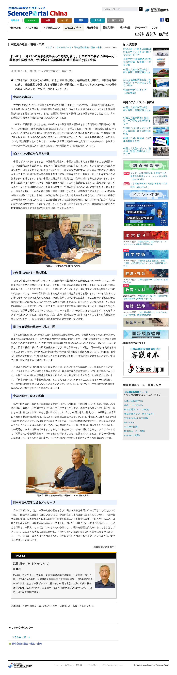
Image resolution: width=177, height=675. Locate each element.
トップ (48, 47)
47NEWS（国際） (132, 435)
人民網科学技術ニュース (136, 392)
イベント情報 (32, 27)
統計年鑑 (125, 27)
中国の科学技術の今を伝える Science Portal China (37, 11)
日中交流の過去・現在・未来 (88, 47)
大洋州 (97, 20)
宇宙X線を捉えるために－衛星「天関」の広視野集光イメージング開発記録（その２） (145, 263)
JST (20, 665)
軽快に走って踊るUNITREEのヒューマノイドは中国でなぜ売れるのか (137, 52)
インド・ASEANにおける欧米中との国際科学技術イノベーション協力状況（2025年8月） (146, 176)
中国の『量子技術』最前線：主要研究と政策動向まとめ (137, 120)
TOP (15, 27)
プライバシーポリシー (112, 665)
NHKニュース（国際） (135, 431)
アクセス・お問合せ (63, 665)
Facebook (162, 20)
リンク (155, 27)
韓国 (81, 20)
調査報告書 (92, 27)
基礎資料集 (108, 27)
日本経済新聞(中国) (133, 401)
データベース (141, 27)
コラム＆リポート (73, 27)
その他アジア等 (115, 20)
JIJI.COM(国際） (132, 426)
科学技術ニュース (52, 27)
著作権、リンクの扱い (86, 665)
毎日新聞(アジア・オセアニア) (139, 414)
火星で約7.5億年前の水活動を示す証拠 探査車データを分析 (137, 62)
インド (64, 20)
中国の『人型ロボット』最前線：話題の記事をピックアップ (137, 151)
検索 (141, 9)
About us (163, 34)
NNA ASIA (129, 422)
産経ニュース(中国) (133, 405)
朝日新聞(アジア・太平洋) (136, 409)
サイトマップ (151, 34)
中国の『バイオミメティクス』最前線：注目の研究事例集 (137, 131)
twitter (167, 20)
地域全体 (15, 20)
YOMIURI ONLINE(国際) (136, 418)
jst (156, 10)
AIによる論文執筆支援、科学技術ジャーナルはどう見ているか (137, 83)
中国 (48, 20)
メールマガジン (139, 34)
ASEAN (31, 20)
